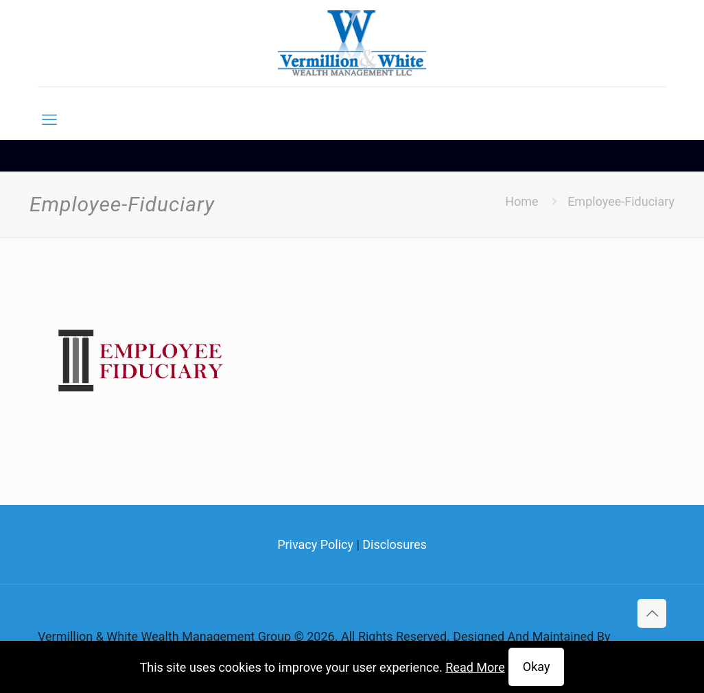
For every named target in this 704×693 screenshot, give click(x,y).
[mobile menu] (49, 120)
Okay (536, 666)
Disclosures (394, 544)
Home (521, 201)
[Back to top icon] (651, 613)
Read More (475, 667)
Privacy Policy (315, 544)
